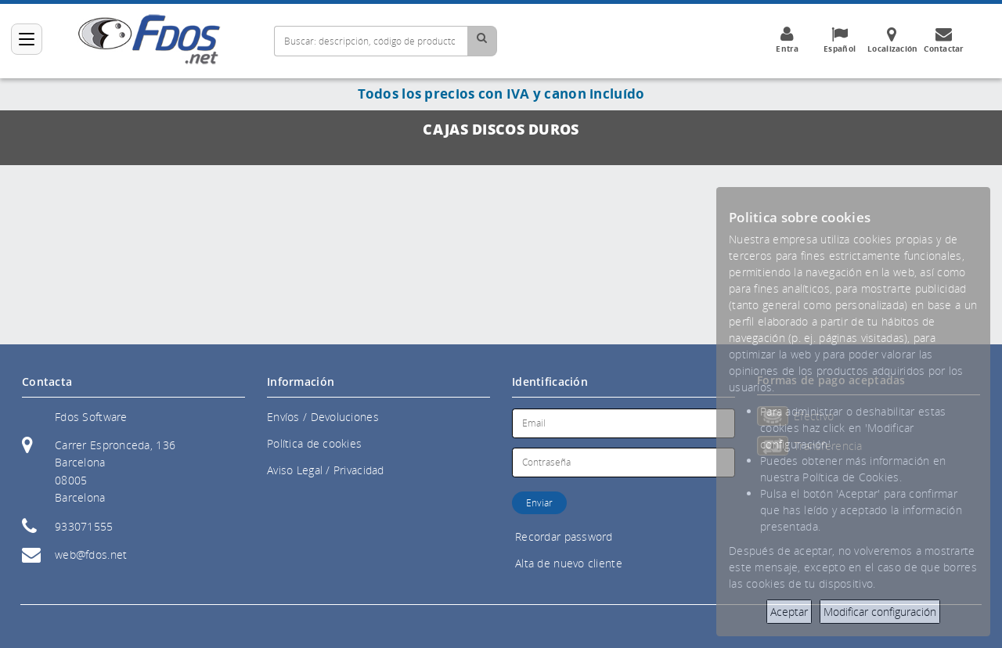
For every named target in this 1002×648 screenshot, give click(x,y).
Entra (787, 40)
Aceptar (789, 611)
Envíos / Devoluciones (323, 416)
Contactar (944, 40)
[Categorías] (26, 39)
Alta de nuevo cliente (568, 563)
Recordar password (564, 536)
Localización (892, 40)
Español (840, 40)
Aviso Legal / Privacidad (325, 470)
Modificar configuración (880, 611)
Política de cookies (314, 443)
